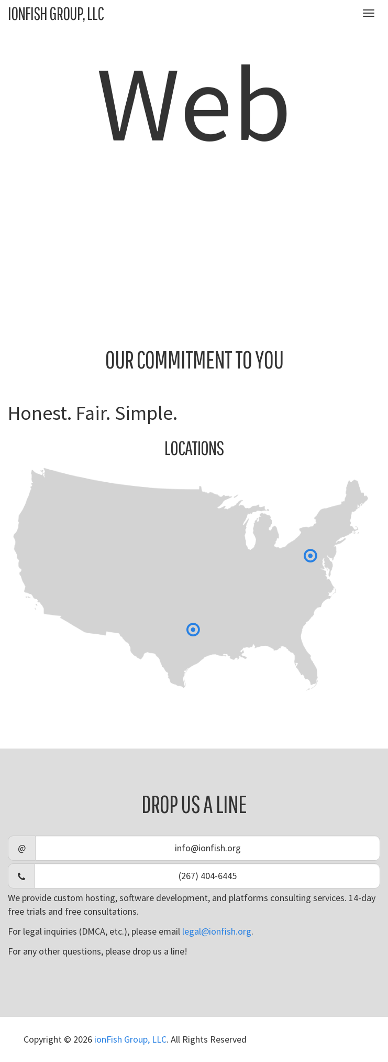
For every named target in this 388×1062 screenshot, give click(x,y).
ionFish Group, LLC (56, 13)
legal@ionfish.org (216, 931)
